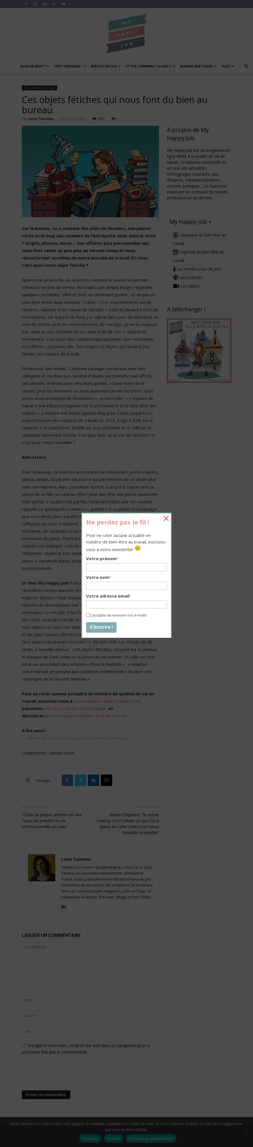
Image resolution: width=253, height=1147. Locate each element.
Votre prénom (102, 558)
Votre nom (98, 577)
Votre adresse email (108, 596)
